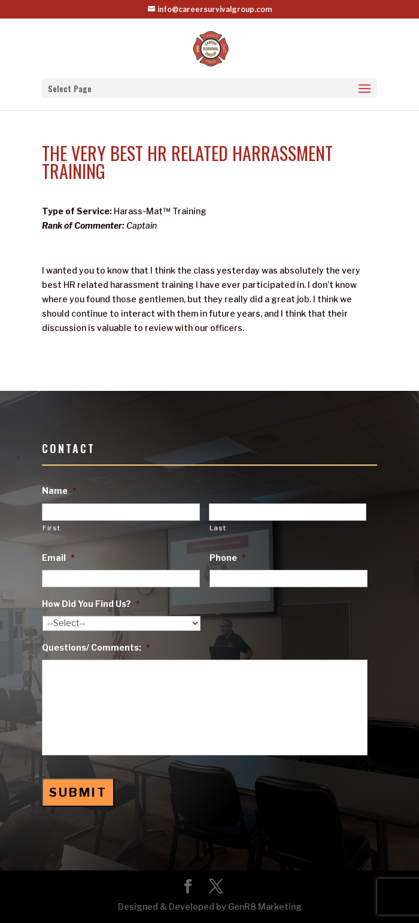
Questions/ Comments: (96, 647)
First (51, 528)
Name (59, 490)
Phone (228, 557)
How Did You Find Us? (91, 604)
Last (218, 528)
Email (58, 557)
